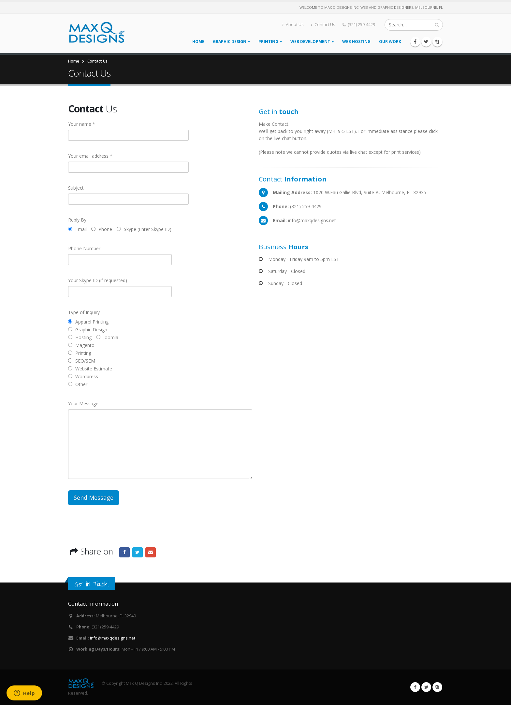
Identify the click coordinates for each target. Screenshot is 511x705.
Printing (268, 41)
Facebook (124, 552)
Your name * (81, 124)
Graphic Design (229, 41)
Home (198, 41)
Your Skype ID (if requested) (97, 280)
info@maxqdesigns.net (112, 638)
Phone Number (84, 248)
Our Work (390, 41)
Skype (437, 687)
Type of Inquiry (84, 312)
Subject (76, 188)
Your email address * (90, 156)
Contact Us (323, 24)
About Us (293, 24)
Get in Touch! (92, 584)
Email (150, 552)
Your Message (83, 403)
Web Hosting (356, 41)
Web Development (310, 41)
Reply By (77, 220)
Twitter (137, 552)
